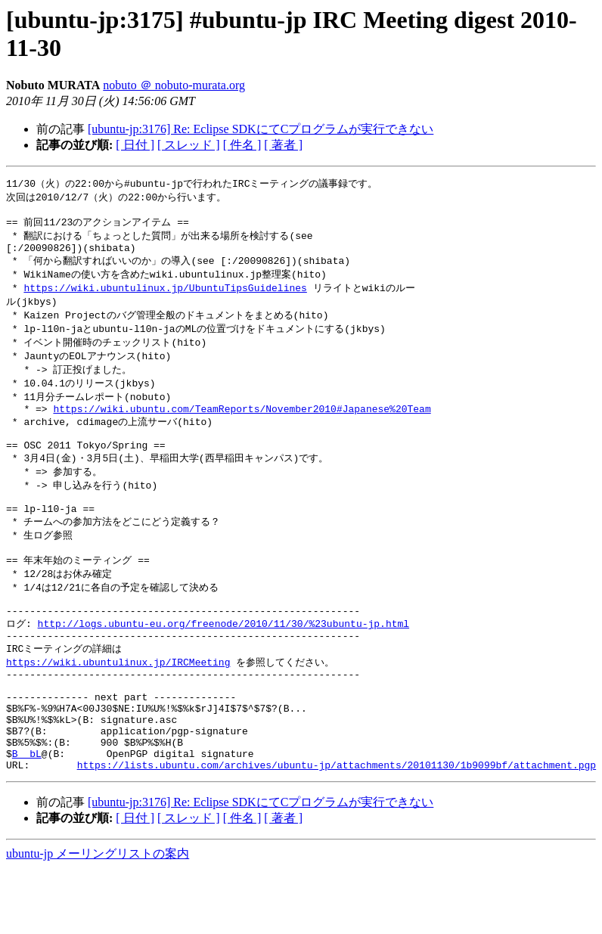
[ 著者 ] (283, 144)
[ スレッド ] (188, 144)
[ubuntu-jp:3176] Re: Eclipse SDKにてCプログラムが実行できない (260, 129)
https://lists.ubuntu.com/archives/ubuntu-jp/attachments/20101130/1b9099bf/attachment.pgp (336, 830)
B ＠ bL (27, 817)
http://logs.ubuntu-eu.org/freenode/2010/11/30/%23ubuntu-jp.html (223, 665)
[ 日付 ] (135, 144)
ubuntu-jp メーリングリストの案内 (97, 919)
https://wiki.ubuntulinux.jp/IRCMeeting (118, 707)
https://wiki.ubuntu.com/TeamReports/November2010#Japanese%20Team (241, 426)
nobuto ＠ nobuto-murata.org (174, 85)
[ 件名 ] (242, 144)
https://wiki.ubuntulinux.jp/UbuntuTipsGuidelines (164, 297)
